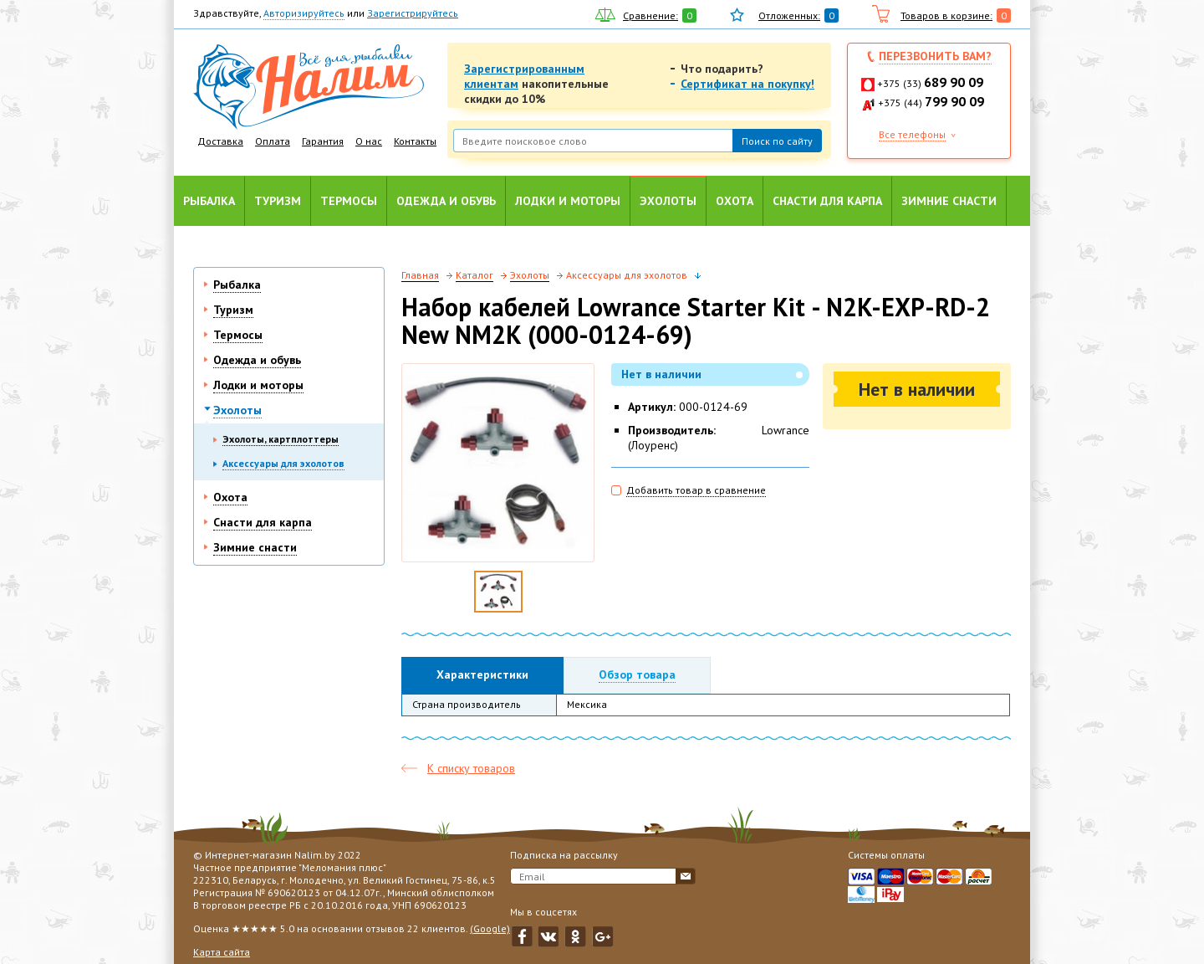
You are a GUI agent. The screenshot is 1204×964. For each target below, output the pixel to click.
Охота (734, 200)
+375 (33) (930, 83)
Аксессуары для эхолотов (283, 463)
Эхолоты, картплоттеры (280, 439)
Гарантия (323, 141)
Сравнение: (650, 15)
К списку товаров (471, 768)
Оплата (272, 141)
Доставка (220, 141)
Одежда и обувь (446, 200)
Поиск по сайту (777, 141)
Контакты (415, 141)
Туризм (277, 200)
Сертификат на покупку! (747, 83)
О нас (368, 141)
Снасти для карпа (827, 200)
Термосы (348, 200)
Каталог (474, 275)
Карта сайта (221, 952)
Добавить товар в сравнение (696, 490)
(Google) (490, 928)
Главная (420, 275)
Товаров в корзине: (946, 15)
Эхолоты (668, 200)
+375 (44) (931, 102)
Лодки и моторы (567, 200)
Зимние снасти (949, 200)
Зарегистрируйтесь (412, 13)
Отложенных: (789, 15)
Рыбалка (209, 200)
